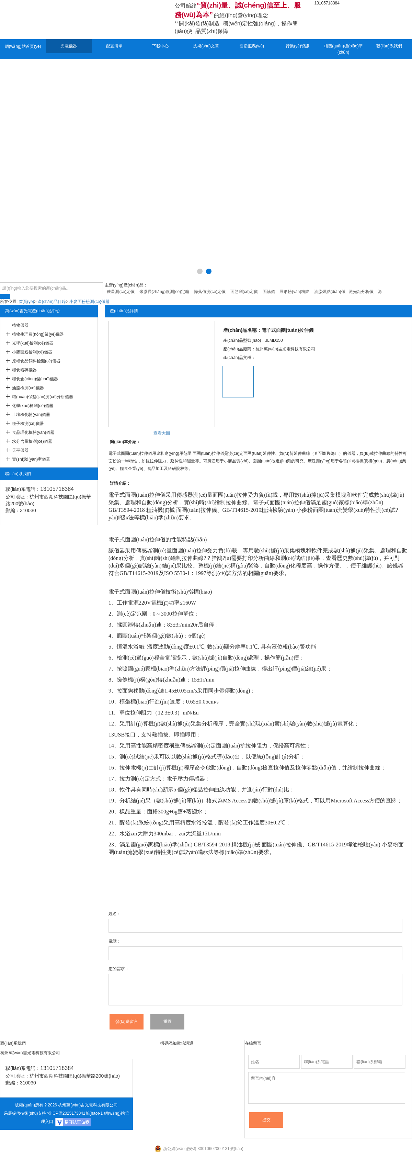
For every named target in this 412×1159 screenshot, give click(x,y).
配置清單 (114, 46)
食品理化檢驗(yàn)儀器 (33, 432)
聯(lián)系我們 (389, 46)
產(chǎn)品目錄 (52, 301)
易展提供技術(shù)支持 (25, 1113)
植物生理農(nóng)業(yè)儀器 (38, 334)
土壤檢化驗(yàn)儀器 (31, 414)
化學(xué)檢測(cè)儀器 (32, 405)
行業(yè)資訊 (297, 46)
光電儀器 (68, 46)
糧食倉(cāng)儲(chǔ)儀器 (35, 378)
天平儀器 (20, 450)
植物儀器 (20, 325)
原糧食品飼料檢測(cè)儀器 (36, 361)
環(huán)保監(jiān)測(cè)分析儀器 (42, 396)
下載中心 (160, 46)
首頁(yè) (26, 301)
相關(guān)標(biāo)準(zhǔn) (343, 49)
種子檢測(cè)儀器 (28, 423)
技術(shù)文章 (206, 46)
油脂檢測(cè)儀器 (28, 387)
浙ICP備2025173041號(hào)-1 (75, 1113)
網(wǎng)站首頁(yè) (23, 46)
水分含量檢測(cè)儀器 (32, 441)
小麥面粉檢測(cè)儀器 (89, 301)
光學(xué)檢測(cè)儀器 (32, 343)
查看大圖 (161, 433)
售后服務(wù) (252, 46)
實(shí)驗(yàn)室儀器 (31, 459)
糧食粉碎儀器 (24, 370)
